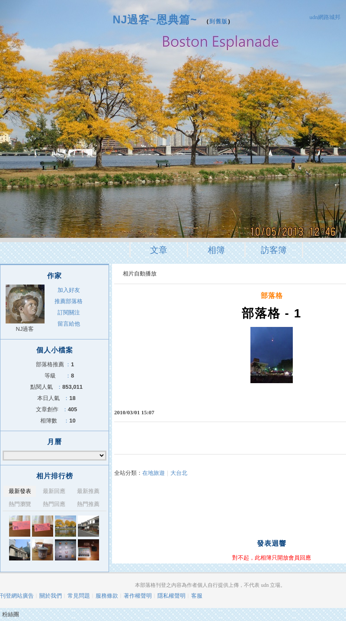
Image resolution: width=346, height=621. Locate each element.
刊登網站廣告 (17, 595)
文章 (158, 250)
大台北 (178, 473)
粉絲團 (10, 614)
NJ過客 (25, 329)
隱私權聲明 (171, 595)
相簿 (216, 250)
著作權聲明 (138, 595)
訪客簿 (274, 250)
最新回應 (54, 491)
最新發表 (20, 491)
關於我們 (50, 595)
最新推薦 (88, 491)
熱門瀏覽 (20, 504)
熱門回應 (54, 504)
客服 (196, 595)
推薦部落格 (68, 301)
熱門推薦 (88, 504)
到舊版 (218, 21)
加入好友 (69, 290)
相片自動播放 (140, 273)
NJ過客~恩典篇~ (154, 19)
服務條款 (107, 595)
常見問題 (78, 595)
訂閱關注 (69, 312)
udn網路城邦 (325, 17)
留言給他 (69, 323)
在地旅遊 (153, 473)
